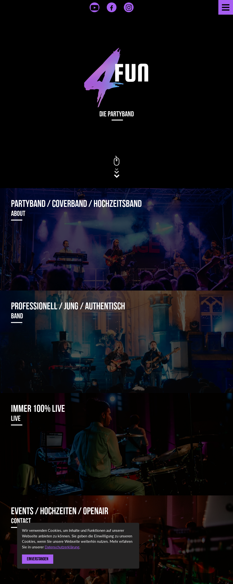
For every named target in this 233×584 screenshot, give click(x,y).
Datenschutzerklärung (62, 547)
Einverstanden (37, 559)
